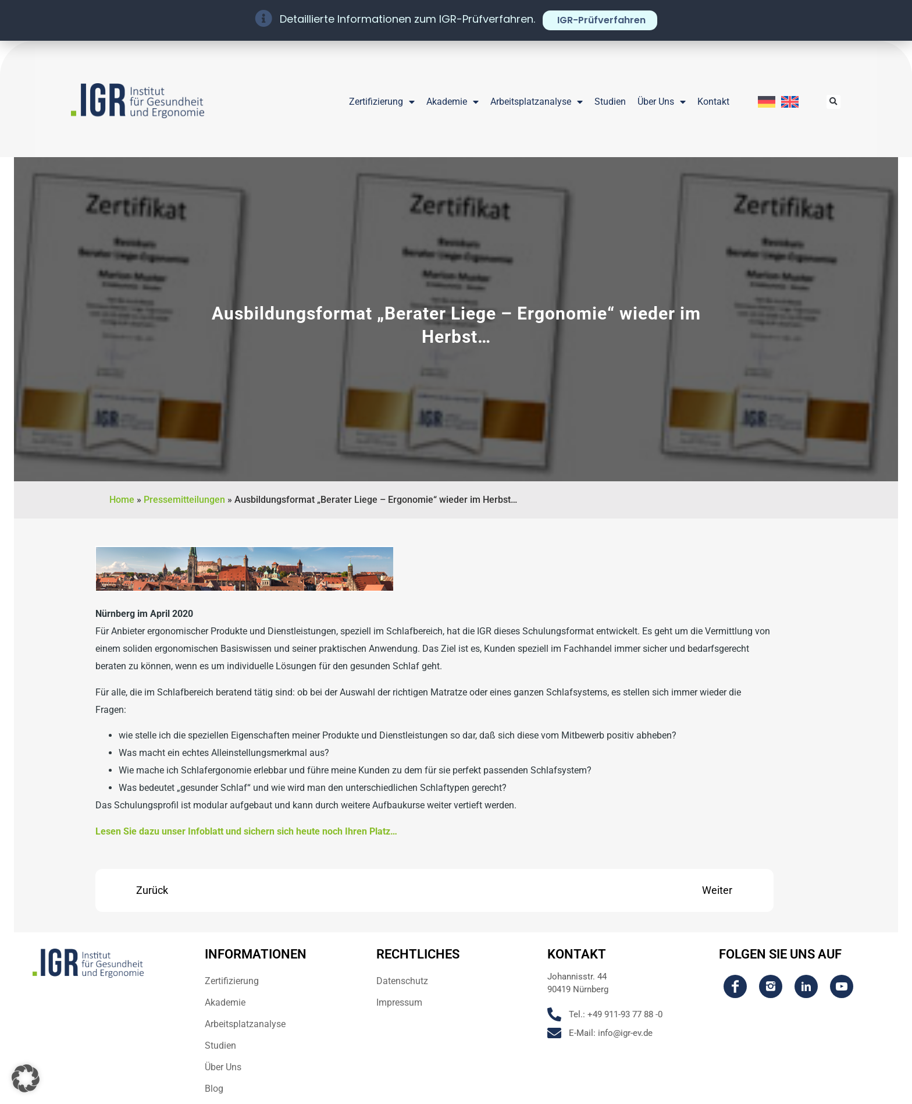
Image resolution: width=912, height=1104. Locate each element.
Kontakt (713, 101)
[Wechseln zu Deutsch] (766, 102)
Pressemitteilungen (184, 499)
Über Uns (661, 102)
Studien (610, 101)
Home (121, 499)
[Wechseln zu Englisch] (789, 102)
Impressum (399, 1002)
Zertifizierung (382, 102)
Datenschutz (402, 980)
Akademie (452, 102)
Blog (214, 1088)
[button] (833, 102)
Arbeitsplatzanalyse (536, 102)
